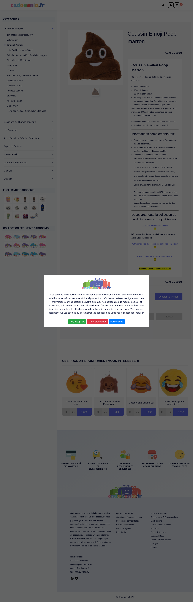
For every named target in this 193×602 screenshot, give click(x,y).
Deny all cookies (97, 321)
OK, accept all (77, 321)
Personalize (116, 321)
